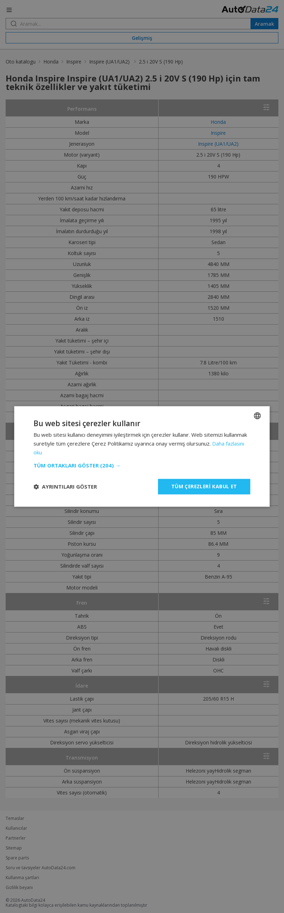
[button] (141, 465)
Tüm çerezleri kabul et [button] (203, 486)
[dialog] (142, 456)
